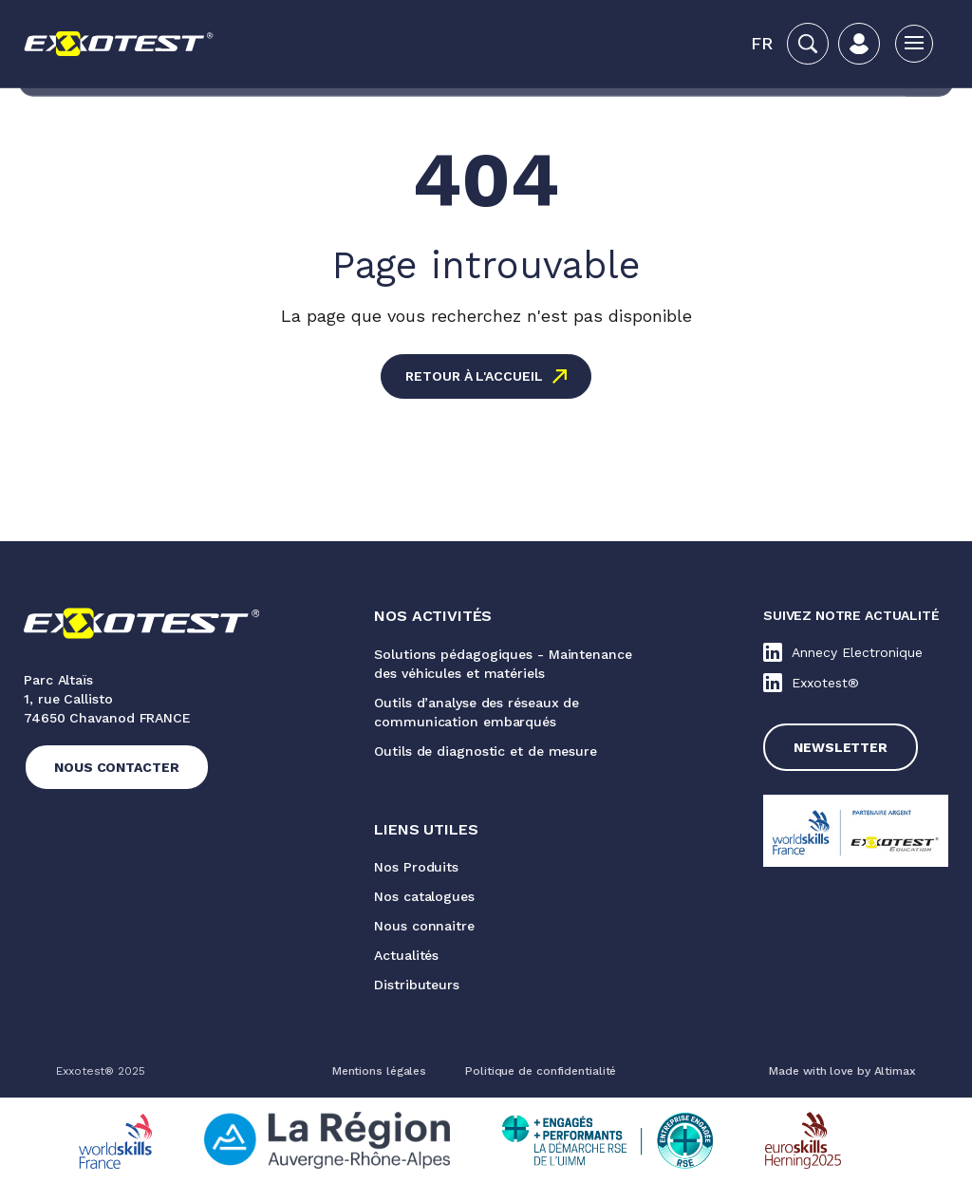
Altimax (895, 1071)
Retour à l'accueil (473, 376)
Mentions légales (379, 1071)
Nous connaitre (424, 925)
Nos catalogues (424, 896)
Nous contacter (116, 767)
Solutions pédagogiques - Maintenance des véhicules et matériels (502, 664)
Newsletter (841, 747)
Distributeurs (416, 984)
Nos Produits (416, 866)
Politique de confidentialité (540, 1071)
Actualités (406, 955)
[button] (761, 43)
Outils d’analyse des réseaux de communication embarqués (476, 712)
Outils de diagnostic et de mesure (485, 751)
